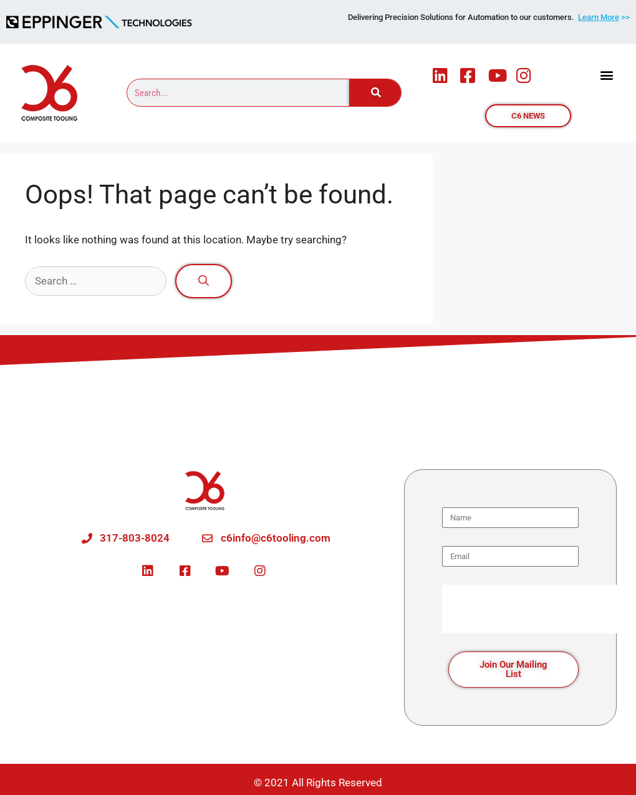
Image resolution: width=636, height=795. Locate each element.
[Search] (374, 92)
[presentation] (537, 609)
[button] (607, 75)
